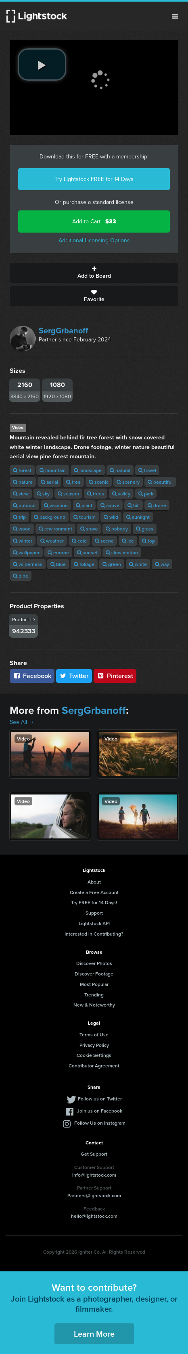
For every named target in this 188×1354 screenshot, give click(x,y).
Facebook (32, 675)
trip (19, 517)
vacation (56, 505)
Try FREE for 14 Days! (94, 902)
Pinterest (115, 675)
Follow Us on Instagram (99, 1122)
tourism (84, 517)
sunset (87, 552)
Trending (94, 994)
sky (43, 493)
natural (120, 470)
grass (144, 528)
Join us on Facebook (99, 1110)
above (109, 505)
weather (52, 540)
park (145, 493)
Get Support (94, 1153)
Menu (175, 16)
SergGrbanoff (63, 330)
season (68, 493)
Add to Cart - (94, 221)
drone (157, 505)
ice (128, 540)
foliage (84, 564)
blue (58, 564)
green (111, 564)
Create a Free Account (94, 892)
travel (147, 470)
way (162, 564)
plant (84, 505)
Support (94, 912)
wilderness (27, 564)
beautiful (160, 481)
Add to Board (94, 273)
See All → (22, 722)
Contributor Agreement (94, 1065)
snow (89, 528)
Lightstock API (94, 923)
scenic (99, 481)
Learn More (94, 1333)
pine (20, 575)
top (148, 540)
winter (22, 540)
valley (121, 493)
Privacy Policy (94, 1045)
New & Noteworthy (94, 1004)
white (138, 564)
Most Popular (94, 984)
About (94, 881)
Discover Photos (94, 963)
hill (133, 505)
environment (55, 528)
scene (104, 540)
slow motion (122, 552)
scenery (128, 481)
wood (22, 528)
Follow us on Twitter (100, 1098)
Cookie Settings (94, 1055)
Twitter (74, 675)
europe (58, 552)
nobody (117, 528)
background (49, 517)
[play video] (42, 64)
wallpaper (26, 552)
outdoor (24, 505)
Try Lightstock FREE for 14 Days (94, 179)
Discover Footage (94, 973)
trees (95, 493)
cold (79, 540)
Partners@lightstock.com (94, 1195)
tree (73, 481)
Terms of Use (94, 1034)
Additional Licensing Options (94, 240)
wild (111, 517)
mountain (53, 470)
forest (22, 470)
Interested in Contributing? (94, 933)
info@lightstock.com (94, 1174)
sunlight (138, 517)
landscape (88, 470)
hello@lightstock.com (94, 1216)
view (21, 493)
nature (23, 481)
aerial (49, 481)
